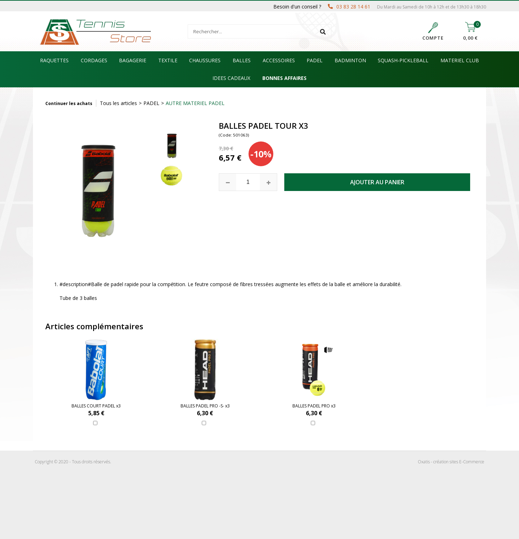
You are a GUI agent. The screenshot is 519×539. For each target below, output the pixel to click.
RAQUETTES (54, 60)
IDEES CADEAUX (231, 78)
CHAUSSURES (205, 60)
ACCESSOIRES (279, 60)
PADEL (315, 60)
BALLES (242, 60)
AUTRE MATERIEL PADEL (195, 103)
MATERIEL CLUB (459, 60)
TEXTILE (167, 60)
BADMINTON (350, 60)
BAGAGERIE (132, 60)
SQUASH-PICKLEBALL (403, 60)
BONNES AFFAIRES (284, 78)
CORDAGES (94, 60)
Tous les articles (118, 103)
